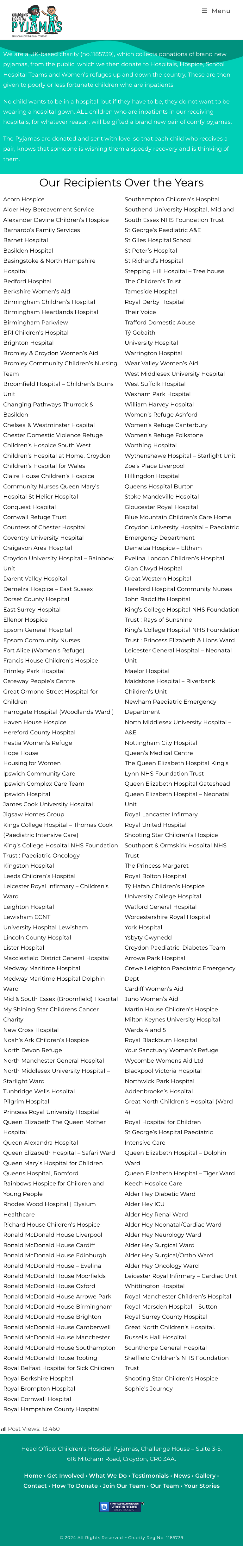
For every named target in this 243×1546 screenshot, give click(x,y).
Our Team (164, 1485)
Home (34, 1475)
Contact (35, 1485)
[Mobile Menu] (216, 11)
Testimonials (150, 1475)
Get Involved (65, 1475)
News (183, 1475)
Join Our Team (124, 1485)
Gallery (206, 1475)
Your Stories (202, 1485)
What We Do (108, 1475)
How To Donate (75, 1485)
